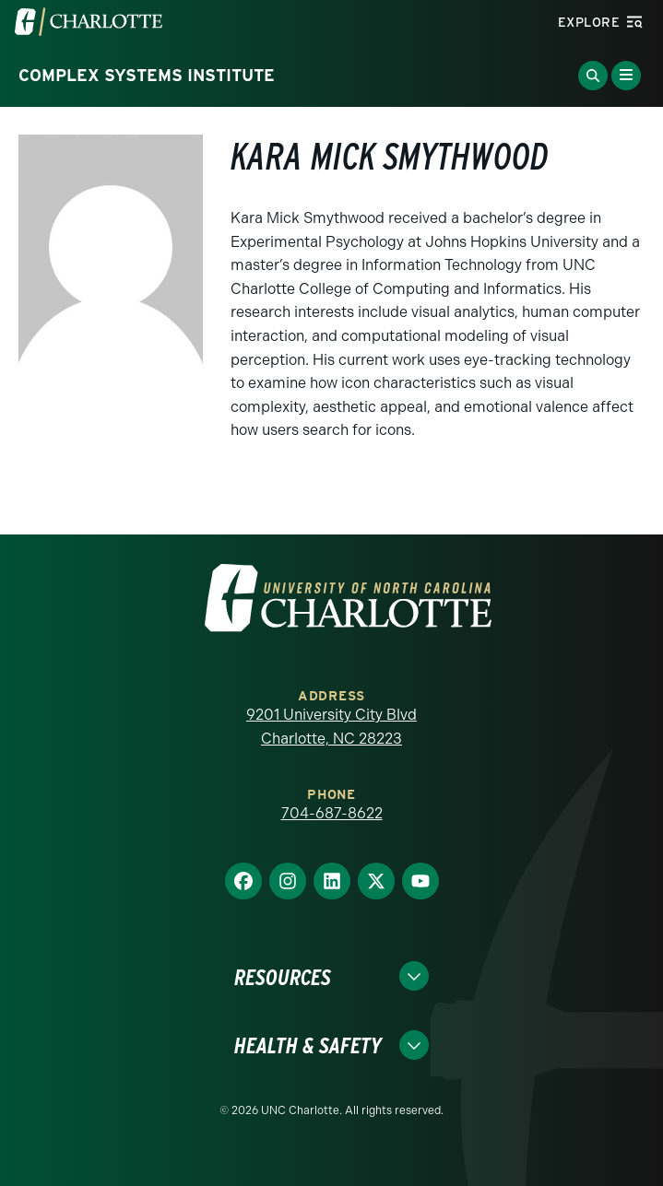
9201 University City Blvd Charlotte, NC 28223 (331, 726)
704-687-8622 (332, 813)
